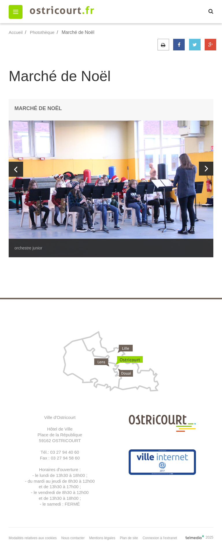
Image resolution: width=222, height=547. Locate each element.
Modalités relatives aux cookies (33, 538)
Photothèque (42, 32)
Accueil (16, 32)
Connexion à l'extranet (160, 538)
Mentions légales (102, 538)
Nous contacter (73, 538)
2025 (199, 537)
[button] (16, 12)
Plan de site (129, 538)
